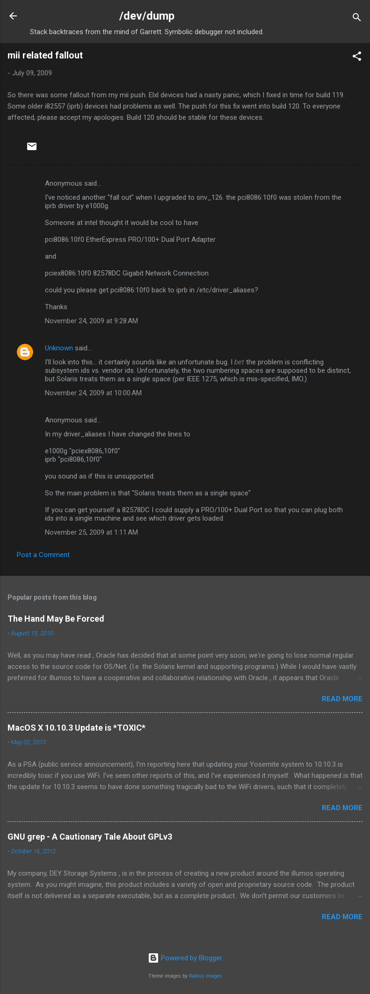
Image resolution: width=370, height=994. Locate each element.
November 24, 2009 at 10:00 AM (93, 393)
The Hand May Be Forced (55, 619)
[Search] (357, 19)
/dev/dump (146, 15)
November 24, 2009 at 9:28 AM (91, 321)
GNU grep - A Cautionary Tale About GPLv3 (89, 837)
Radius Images (205, 976)
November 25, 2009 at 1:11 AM (91, 532)
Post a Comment (43, 555)
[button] (357, 58)
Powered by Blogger (185, 958)
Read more (342, 699)
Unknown (59, 348)
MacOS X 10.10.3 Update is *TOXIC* (76, 728)
